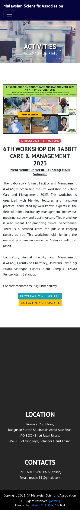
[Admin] (54, 501)
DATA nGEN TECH (40, 505)
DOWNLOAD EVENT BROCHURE (40, 296)
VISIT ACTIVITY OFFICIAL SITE (40, 303)
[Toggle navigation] (9, 14)
